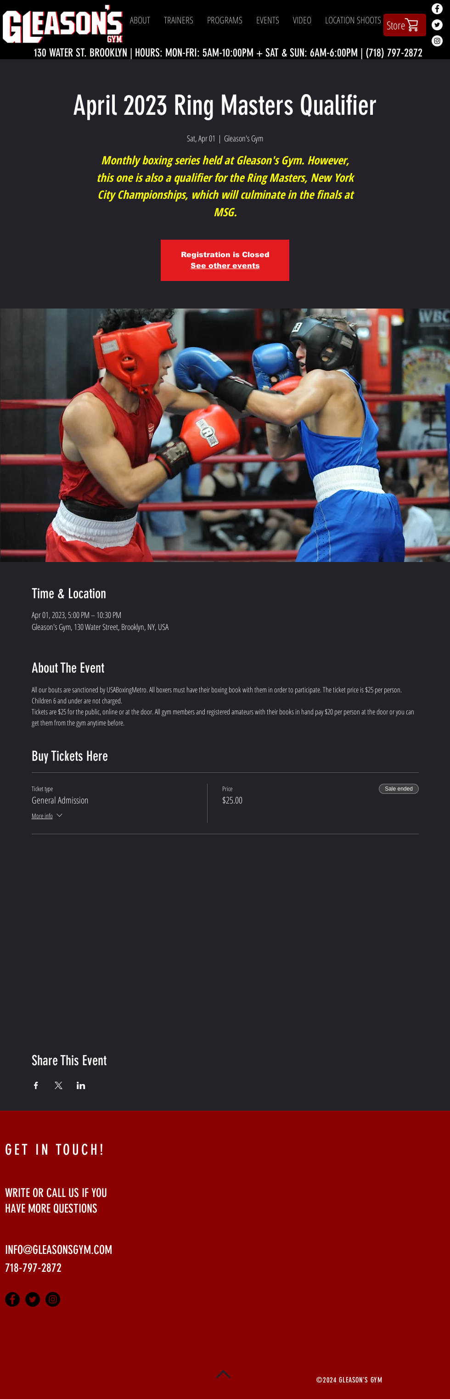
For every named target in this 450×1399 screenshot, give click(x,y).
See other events (225, 266)
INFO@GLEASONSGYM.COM (58, 1250)
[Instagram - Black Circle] (52, 1299)
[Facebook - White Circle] (437, 8)
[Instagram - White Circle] (437, 40)
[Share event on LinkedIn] (81, 1085)
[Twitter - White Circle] (437, 24)
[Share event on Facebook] (36, 1085)
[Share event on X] (58, 1085)
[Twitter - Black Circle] (32, 1299)
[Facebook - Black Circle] (12, 1299)
